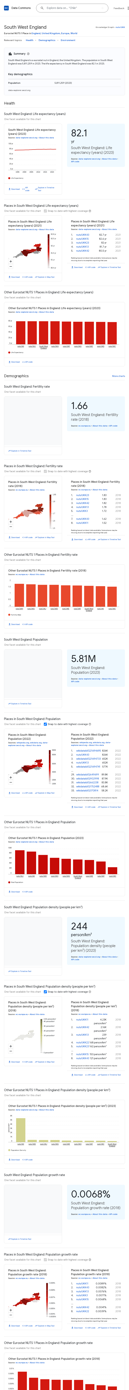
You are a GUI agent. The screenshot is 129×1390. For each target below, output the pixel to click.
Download (15, 189)
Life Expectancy (17, 178)
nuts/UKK (120, 27)
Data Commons (21, 8)
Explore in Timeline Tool (46, 189)
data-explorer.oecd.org (19, 90)
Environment (68, 40)
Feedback (119, 8)
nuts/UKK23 (82, 242)
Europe (65, 33)
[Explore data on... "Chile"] (72, 8)
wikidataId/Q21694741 (88, 762)
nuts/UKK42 (82, 250)
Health (29, 40)
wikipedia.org (23, 738)
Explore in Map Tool (46, 277)
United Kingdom (51, 33)
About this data (46, 137)
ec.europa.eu (84, 426)
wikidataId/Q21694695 (88, 746)
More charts (118, 376)
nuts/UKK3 (82, 511)
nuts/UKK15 (82, 238)
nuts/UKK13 (82, 246)
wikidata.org (36, 738)
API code (27, 189)
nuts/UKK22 (82, 1033)
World (74, 33)
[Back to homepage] (6, 8)
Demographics (47, 40)
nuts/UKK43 (82, 234)
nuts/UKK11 (82, 1010)
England (36, 33)
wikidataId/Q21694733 (88, 754)
